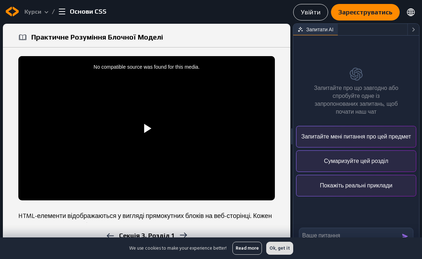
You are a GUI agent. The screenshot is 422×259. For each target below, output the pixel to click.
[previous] (110, 235)
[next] (183, 235)
